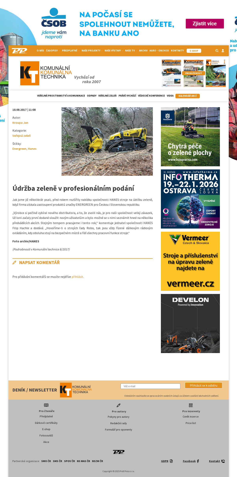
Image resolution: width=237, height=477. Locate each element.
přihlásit (77, 277)
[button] (203, 385)
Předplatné (71, 50)
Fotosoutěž (46, 435)
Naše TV (131, 50)
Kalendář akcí (188, 96)
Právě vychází (127, 95)
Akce (46, 442)
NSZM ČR (97, 461)
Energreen (19, 149)
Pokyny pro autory (118, 416)
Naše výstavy (114, 50)
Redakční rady (118, 423)
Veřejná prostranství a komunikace (61, 95)
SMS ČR (57, 461)
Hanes (32, 149)
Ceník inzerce (191, 416)
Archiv (143, 50)
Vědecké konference (151, 95)
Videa (170, 95)
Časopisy (53, 50)
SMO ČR (46, 461)
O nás (40, 50)
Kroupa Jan (20, 123)
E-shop (46, 429)
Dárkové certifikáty (46, 423)
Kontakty (177, 50)
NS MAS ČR (83, 461)
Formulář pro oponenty (118, 429)
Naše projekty (92, 50)
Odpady (91, 95)
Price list (191, 423)
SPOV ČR (69, 461)
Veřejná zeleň (107, 95)
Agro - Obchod (159, 50)
